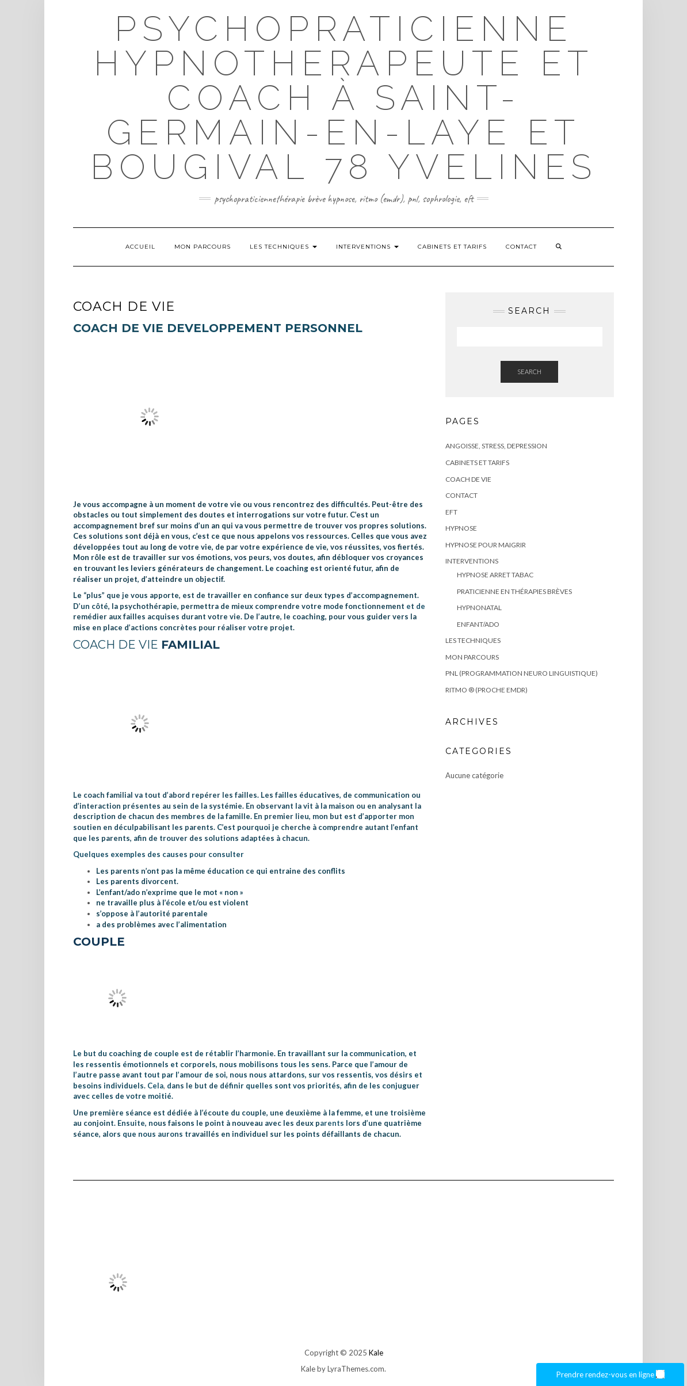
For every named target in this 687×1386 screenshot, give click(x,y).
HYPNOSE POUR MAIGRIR (485, 544)
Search (529, 371)
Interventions (367, 246)
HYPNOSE (461, 528)
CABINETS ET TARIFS (452, 246)
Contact (521, 246)
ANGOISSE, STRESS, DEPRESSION (496, 445)
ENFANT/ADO (478, 624)
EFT (451, 512)
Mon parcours (202, 246)
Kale (376, 1352)
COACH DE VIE (468, 479)
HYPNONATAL (479, 607)
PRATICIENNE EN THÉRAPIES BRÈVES (514, 591)
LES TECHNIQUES (283, 246)
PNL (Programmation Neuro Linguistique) (521, 673)
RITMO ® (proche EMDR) (486, 690)
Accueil (140, 246)
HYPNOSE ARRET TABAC (495, 574)
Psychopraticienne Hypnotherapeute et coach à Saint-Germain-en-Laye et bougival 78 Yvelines (343, 98)
